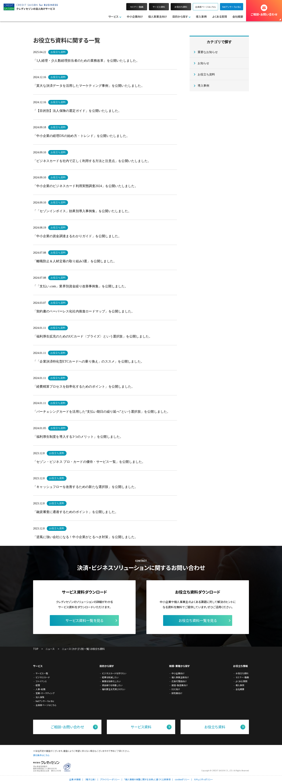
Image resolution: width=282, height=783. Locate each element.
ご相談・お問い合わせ (264, 14)
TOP (35, 649)
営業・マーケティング (45, 693)
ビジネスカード (43, 677)
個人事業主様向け (180, 677)
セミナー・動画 (136, 6)
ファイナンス (41, 681)
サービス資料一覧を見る (84, 620)
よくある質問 (219, 16)
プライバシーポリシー (110, 779)
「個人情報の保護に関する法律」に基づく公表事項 (147, 779)
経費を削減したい (110, 677)
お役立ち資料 (180, 6)
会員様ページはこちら (205, 6)
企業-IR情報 (75, 779)
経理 (38, 685)
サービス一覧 (42, 673)
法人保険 (40, 697)
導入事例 (201, 16)
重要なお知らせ (208, 52)
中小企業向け (135, 16)
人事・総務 (40, 689)
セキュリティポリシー (203, 779)
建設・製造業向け (180, 685)
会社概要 (237, 16)
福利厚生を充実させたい (113, 689)
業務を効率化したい (111, 681)
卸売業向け (177, 693)
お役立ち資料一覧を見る (198, 620)
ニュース (50, 649)
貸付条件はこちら (41, 755)
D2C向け (176, 689)
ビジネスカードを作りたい (114, 673)
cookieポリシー (182, 779)
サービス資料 (159, 6)
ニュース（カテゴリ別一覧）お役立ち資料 (83, 649)
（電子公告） (90, 779)
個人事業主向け (157, 16)
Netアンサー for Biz (231, 6)
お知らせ (203, 63)
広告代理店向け (179, 681)
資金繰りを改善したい (112, 685)
